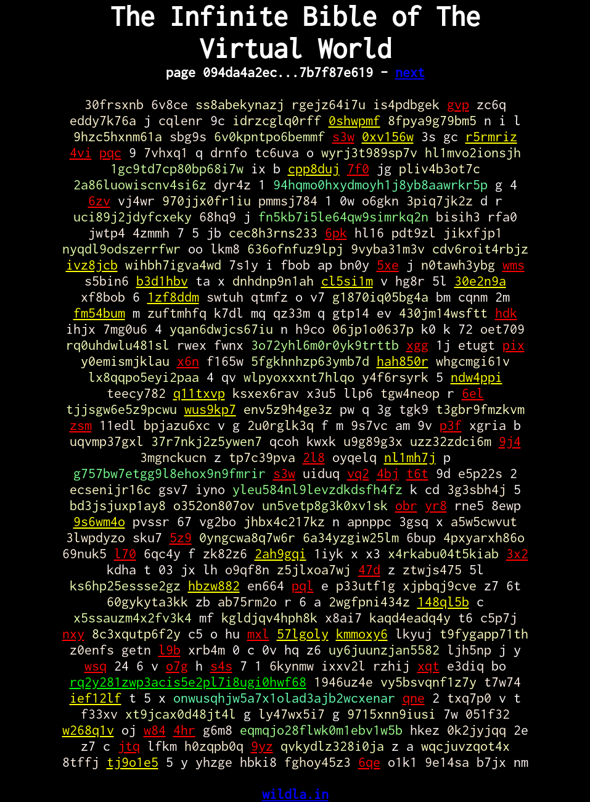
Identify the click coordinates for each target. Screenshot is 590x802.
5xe (388, 264)
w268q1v (88, 729)
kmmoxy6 (362, 633)
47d (369, 569)
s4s (221, 665)
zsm (81, 425)
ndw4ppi (476, 377)
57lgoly (303, 633)
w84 (155, 729)
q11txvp (199, 393)
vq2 (358, 473)
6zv (99, 200)
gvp (458, 104)
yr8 (436, 505)
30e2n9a (480, 280)
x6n (188, 360)
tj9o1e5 (132, 761)
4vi (81, 152)
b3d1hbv (162, 280)
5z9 (181, 537)
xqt (428, 665)
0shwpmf (354, 120)
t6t (417, 473)
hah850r (402, 360)
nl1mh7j (410, 457)
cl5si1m (347, 280)
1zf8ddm (173, 296)
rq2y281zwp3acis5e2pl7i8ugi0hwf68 (188, 681)
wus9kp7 (210, 409)
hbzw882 (214, 585)
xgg (417, 344)
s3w (343, 136)
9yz (262, 745)
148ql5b (443, 601)
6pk (336, 232)
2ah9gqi (280, 553)
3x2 (517, 553)
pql (303, 585)
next (410, 72)
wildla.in (295, 794)
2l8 (314, 457)
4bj (388, 473)
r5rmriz (491, 136)
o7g (177, 665)
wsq (95, 665)
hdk (506, 312)
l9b (169, 649)
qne (414, 697)
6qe (369, 761)
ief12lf (95, 697)
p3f (451, 425)
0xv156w (388, 136)
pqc (110, 152)
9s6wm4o (99, 521)
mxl (258, 633)
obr (406, 505)
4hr (184, 729)
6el (473, 393)
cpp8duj (314, 168)
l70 (125, 553)
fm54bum (99, 312)
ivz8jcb (92, 264)
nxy (73, 633)
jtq (129, 745)
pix (513, 344)
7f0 (358, 168)
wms (513, 264)
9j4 (510, 441)
